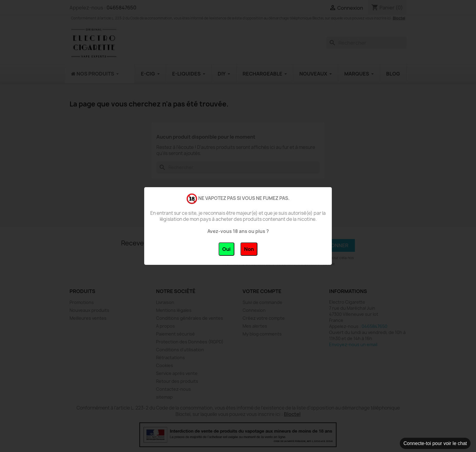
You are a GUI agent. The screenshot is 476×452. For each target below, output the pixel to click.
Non (249, 249)
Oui (226, 249)
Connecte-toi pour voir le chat (435, 443)
